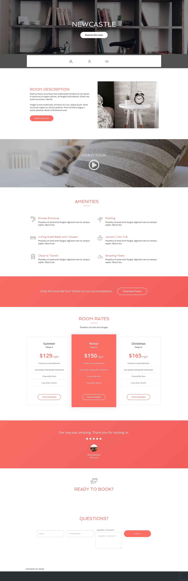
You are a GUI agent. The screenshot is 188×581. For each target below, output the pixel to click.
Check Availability (49, 397)
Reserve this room (94, 35)
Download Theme (132, 291)
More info (153, 61)
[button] (102, 105)
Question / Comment (105, 530)
